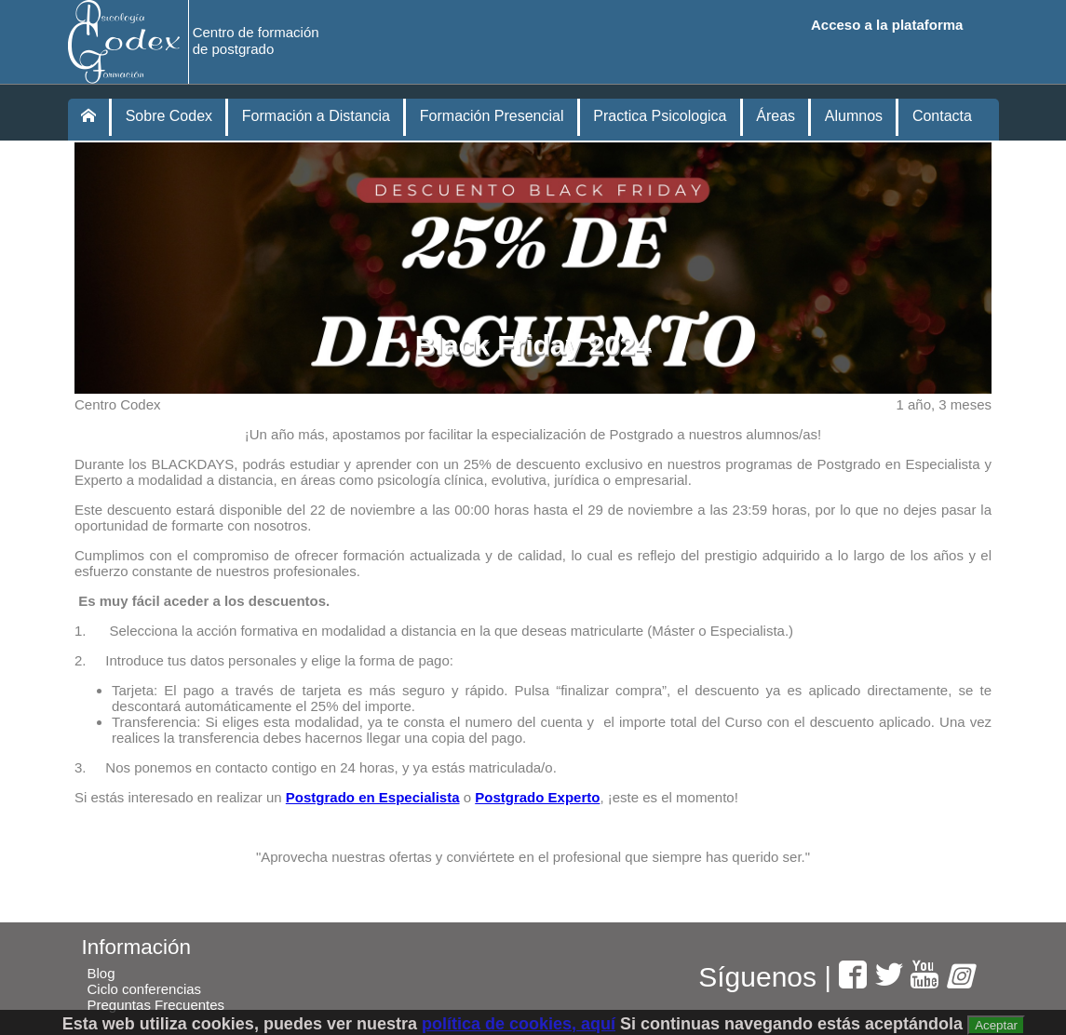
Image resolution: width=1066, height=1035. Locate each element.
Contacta (942, 116)
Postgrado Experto (537, 797)
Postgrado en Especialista (373, 797)
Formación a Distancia (316, 116)
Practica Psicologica (659, 116)
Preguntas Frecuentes (156, 1005)
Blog (101, 973)
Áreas (775, 116)
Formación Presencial (492, 116)
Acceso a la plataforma (887, 25)
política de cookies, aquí (518, 1024)
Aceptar (996, 1025)
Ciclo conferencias (145, 989)
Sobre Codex (169, 116)
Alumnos (854, 116)
